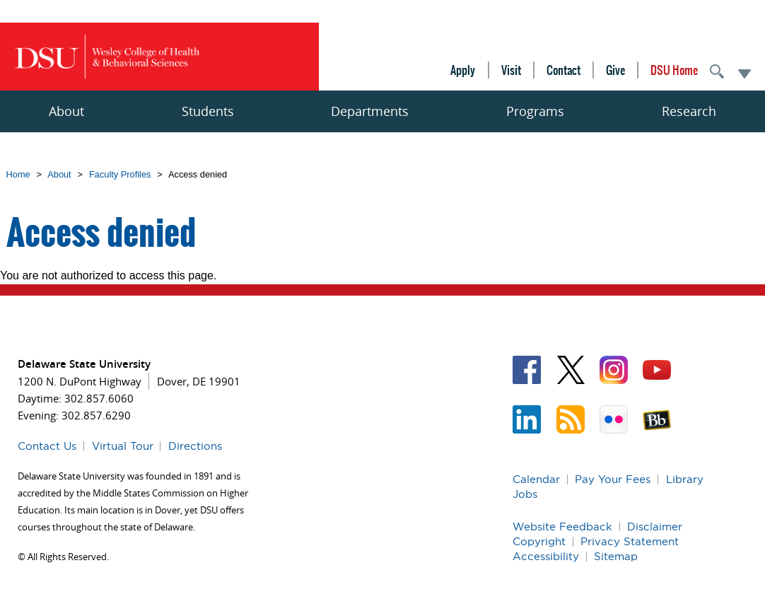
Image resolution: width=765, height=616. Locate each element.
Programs (535, 111)
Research (689, 111)
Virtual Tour (122, 446)
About (66, 111)
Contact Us (47, 446)
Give (615, 70)
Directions (195, 446)
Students (208, 111)
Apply (462, 70)
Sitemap (616, 556)
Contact (563, 70)
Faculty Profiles (120, 174)
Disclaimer (654, 527)
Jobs (525, 494)
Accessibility (546, 556)
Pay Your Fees (612, 479)
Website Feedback (562, 527)
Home (18, 174)
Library (684, 479)
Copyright (539, 541)
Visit (511, 70)
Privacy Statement (629, 541)
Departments (370, 111)
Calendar (536, 479)
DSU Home (674, 70)
